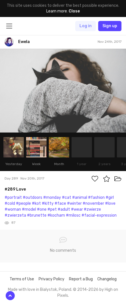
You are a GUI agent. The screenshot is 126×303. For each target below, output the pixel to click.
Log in (85, 26)
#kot (36, 203)
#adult (64, 209)
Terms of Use (22, 279)
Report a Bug (81, 279)
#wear (77, 209)
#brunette (37, 215)
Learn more (56, 11)
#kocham (56, 215)
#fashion (96, 197)
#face (60, 203)
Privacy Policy (51, 279)
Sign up (109, 26)
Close (74, 11)
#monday (52, 197)
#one (42, 209)
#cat (66, 197)
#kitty (48, 203)
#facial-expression (99, 215)
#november (93, 203)
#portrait (13, 197)
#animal (79, 197)
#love (110, 203)
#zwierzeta (15, 215)
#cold (10, 203)
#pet (52, 209)
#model (29, 209)
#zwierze (92, 209)
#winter (74, 203)
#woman (13, 209)
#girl (110, 197)
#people (23, 203)
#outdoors (32, 197)
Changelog (107, 279)
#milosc (73, 215)
